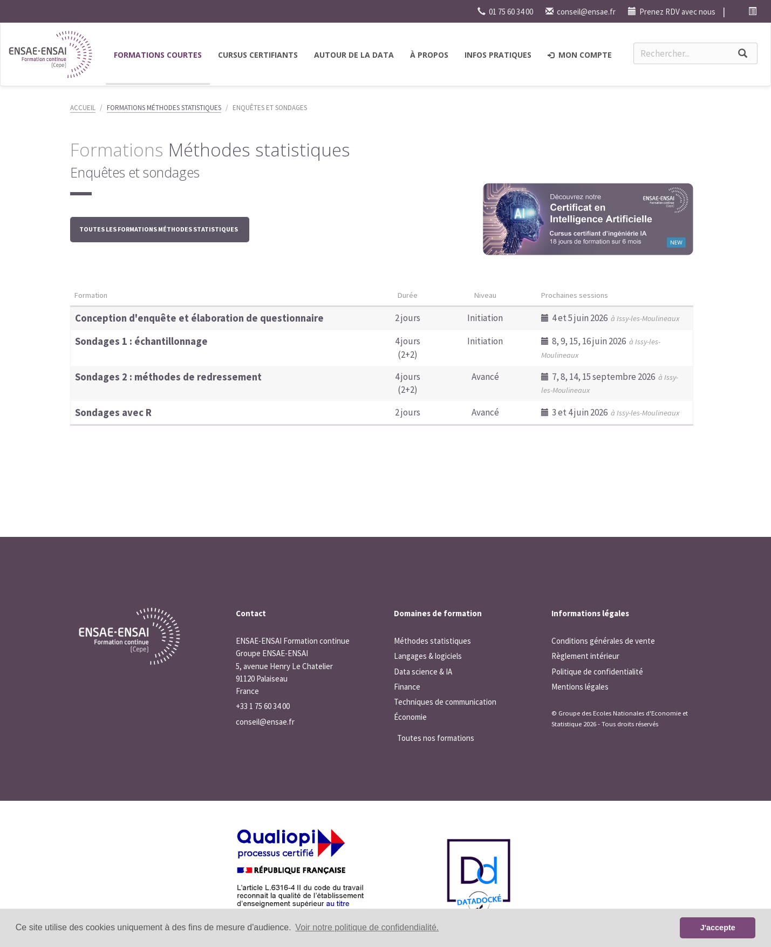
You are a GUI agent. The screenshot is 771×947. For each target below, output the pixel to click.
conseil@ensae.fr (580, 11)
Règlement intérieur (585, 656)
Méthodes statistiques (432, 641)
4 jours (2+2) (407, 347)
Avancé (485, 377)
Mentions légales (580, 687)
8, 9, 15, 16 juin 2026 (600, 347)
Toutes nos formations (435, 738)
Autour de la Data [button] (354, 55)
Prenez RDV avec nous (671, 11)
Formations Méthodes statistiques (164, 107)
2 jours (407, 318)
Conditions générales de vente (603, 641)
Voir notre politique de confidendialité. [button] (367, 927)
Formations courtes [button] (158, 55)
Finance (407, 687)
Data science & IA (423, 671)
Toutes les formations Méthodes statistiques (159, 229)
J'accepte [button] (717, 927)
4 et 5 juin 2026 (610, 318)
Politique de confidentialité (597, 671)
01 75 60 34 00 (505, 11)
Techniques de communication (445, 702)
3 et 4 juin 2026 (610, 412)
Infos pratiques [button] (498, 55)
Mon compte (580, 55)
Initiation (485, 318)
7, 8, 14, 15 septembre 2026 (609, 383)
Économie (410, 717)
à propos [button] (429, 55)
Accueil (82, 107)
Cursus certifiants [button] (258, 55)
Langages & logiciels (428, 656)
